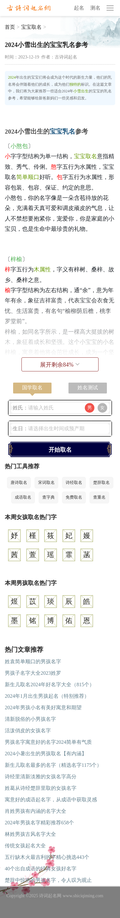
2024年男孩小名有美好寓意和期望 (43, 707)
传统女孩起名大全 (25, 845)
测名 (95, 8)
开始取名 (60, 450)
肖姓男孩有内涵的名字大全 (35, 811)
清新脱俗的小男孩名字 (30, 719)
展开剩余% (60, 365)
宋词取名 (46, 482)
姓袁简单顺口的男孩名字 (33, 661)
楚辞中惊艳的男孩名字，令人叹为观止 (48, 880)
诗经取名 (74, 482)
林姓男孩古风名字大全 (30, 834)
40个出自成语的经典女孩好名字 (40, 868)
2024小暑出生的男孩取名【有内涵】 (46, 753)
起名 (79, 8)
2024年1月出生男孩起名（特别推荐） (47, 696)
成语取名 (23, 497)
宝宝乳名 (62, 131)
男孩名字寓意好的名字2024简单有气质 (48, 742)
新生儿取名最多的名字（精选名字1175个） (53, 765)
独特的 (75, 84)
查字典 (48, 497)
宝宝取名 (31, 27)
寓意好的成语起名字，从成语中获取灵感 (51, 799)
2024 (12, 77)
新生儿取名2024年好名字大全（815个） (49, 684)
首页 (10, 27)
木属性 (42, 269)
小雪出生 (81, 91)
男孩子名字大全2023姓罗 (33, 673)
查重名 (99, 497)
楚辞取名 (101, 482)
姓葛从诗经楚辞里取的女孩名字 (40, 788)
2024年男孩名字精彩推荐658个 (39, 822)
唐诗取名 (19, 482)
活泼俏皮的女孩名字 (28, 730)
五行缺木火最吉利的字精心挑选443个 (47, 857)
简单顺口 (27, 177)
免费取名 (74, 497)
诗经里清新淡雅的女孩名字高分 (40, 776)
